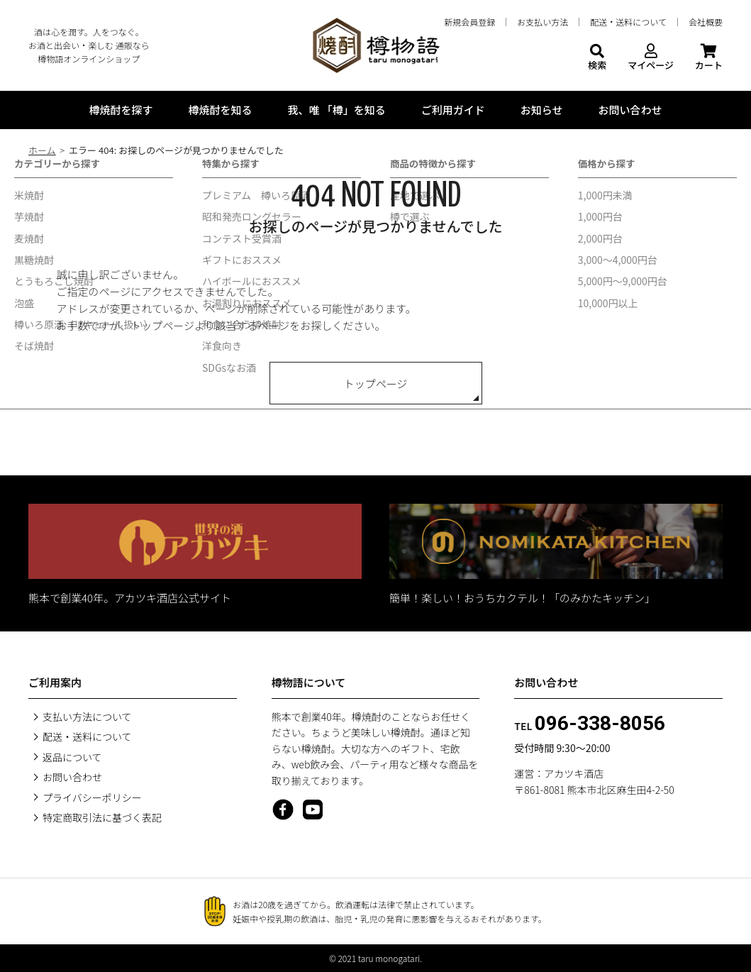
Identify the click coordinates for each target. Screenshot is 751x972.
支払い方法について (87, 716)
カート (709, 58)
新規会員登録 (469, 22)
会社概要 (706, 22)
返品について (72, 757)
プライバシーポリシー (92, 797)
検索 (597, 58)
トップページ (376, 383)
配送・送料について (628, 22)
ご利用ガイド (453, 109)
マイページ (651, 58)
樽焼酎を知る (220, 109)
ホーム (42, 150)
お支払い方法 (542, 22)
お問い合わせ (630, 109)
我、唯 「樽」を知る (336, 109)
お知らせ (542, 109)
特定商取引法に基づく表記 (102, 817)
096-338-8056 (600, 723)
